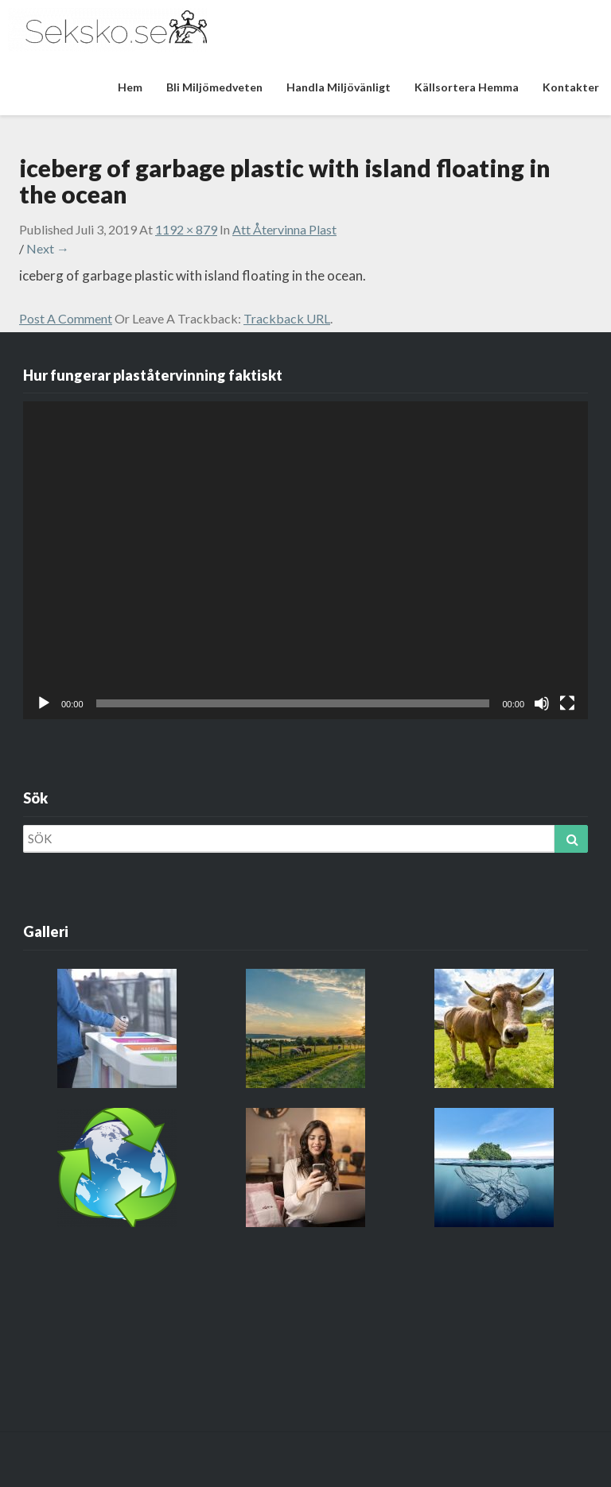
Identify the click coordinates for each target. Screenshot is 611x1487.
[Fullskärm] (567, 703)
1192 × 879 (186, 229)
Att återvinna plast (284, 229)
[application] (305, 559)
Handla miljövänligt (338, 87)
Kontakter (571, 87)
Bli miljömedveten (214, 87)
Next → (47, 248)
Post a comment (65, 318)
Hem (130, 87)
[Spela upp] (44, 703)
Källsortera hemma (466, 87)
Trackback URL (286, 318)
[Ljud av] (542, 703)
